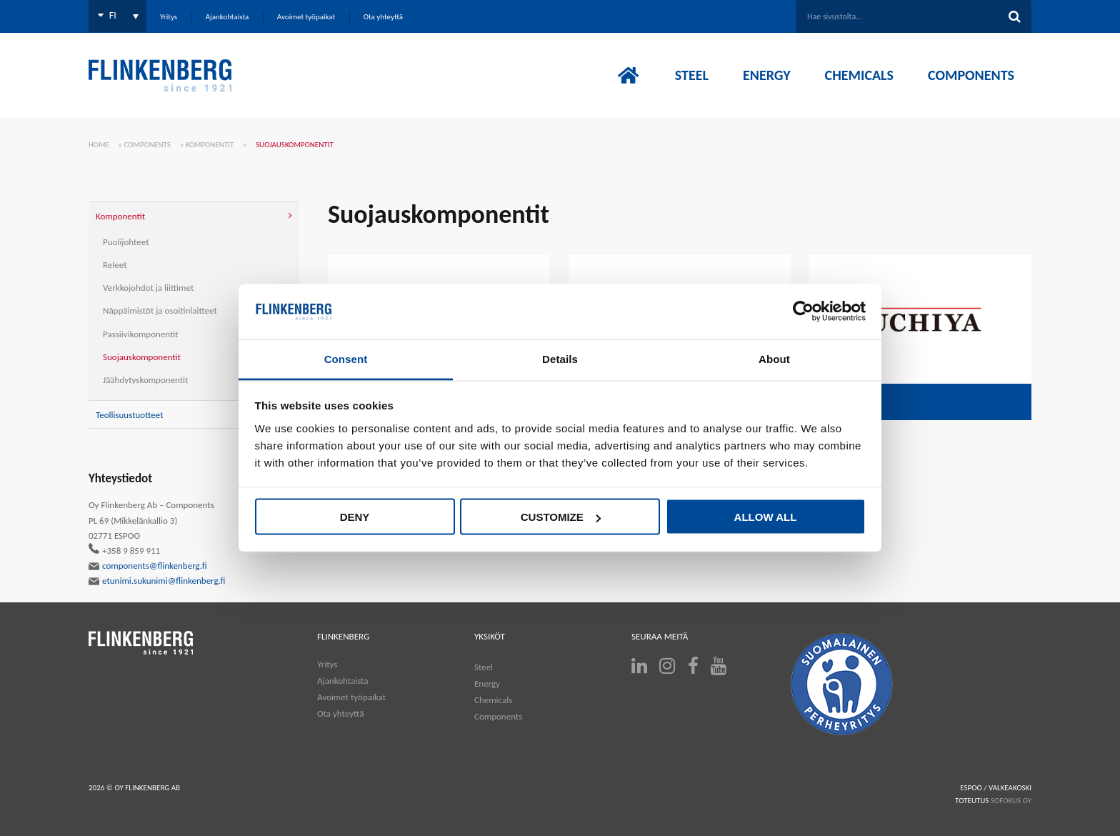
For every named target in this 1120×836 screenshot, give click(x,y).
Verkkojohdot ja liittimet (148, 287)
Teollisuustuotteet (130, 414)
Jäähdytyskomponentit (145, 379)
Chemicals (493, 700)
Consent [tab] (346, 358)
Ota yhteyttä (340, 713)
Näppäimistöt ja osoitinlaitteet (160, 310)
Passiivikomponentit (141, 334)
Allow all (765, 517)
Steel (483, 667)
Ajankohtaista (343, 680)
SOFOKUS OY (1011, 800)
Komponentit (210, 144)
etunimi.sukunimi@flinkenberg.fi (157, 581)
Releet (115, 264)
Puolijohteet (126, 242)
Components (147, 144)
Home (99, 144)
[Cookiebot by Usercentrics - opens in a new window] (803, 311)
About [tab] (774, 358)
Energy (487, 683)
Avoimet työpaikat (351, 697)
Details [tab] (560, 358)
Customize (561, 517)
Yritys (327, 664)
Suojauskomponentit (142, 357)
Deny (355, 517)
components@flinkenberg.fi (148, 566)
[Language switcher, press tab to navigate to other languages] (117, 16)
